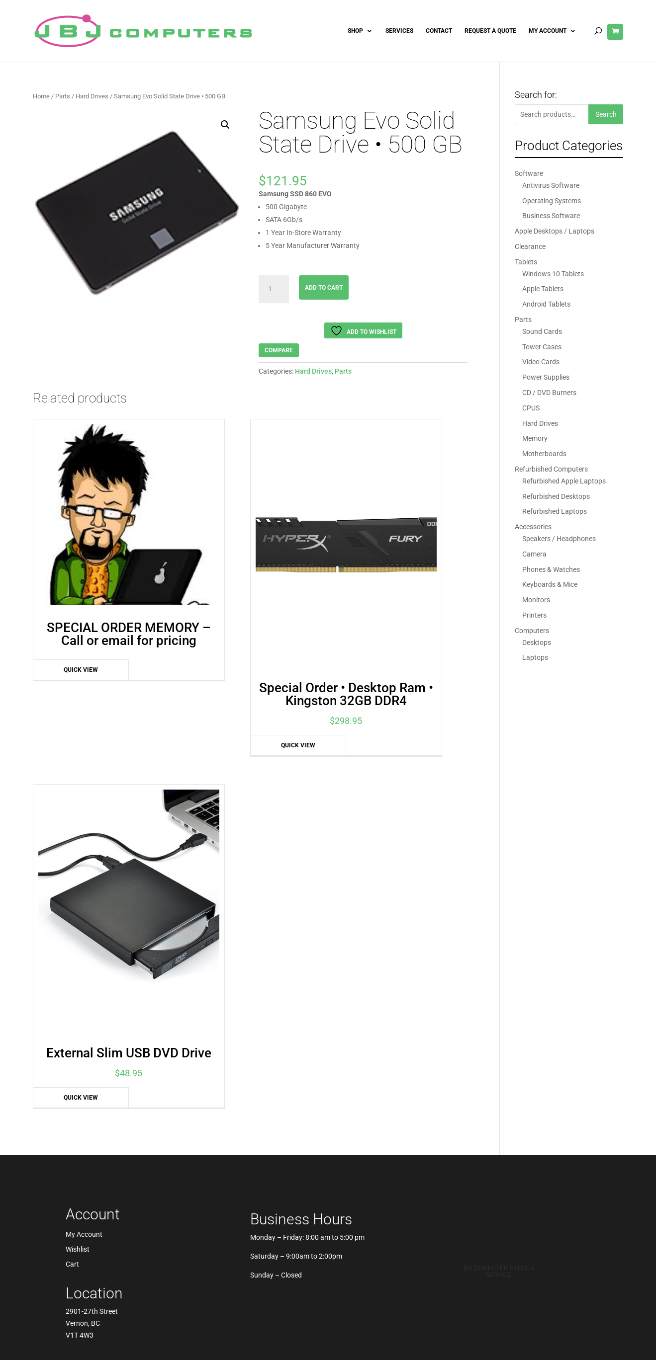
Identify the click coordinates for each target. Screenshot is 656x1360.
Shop (355, 30)
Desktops (536, 642)
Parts (62, 96)
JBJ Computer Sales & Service (498, 847)
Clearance (530, 246)
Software (529, 173)
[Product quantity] (273, 289)
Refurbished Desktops (556, 496)
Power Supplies (545, 377)
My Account (547, 30)
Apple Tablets (542, 289)
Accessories (533, 527)
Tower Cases (542, 347)
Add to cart (324, 287)
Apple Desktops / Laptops (554, 231)
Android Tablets (546, 304)
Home (41, 96)
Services (399, 30)
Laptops (535, 657)
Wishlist (78, 825)
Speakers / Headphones (559, 539)
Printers (534, 615)
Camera (534, 554)
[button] (225, 125)
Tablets (526, 262)
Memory (535, 438)
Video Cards (541, 362)
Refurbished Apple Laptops (564, 481)
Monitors (536, 600)
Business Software (551, 216)
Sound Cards (542, 331)
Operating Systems (551, 201)
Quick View (63, 613)
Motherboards (544, 454)
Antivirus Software (550, 185)
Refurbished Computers (551, 469)
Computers (532, 631)
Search (606, 114)
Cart (72, 840)
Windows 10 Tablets (553, 274)
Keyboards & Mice (549, 584)
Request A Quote (490, 30)
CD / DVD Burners (549, 393)
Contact (439, 30)
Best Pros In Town (498, 802)
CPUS (531, 408)
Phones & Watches (551, 569)
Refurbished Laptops (554, 511)
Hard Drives (92, 96)
